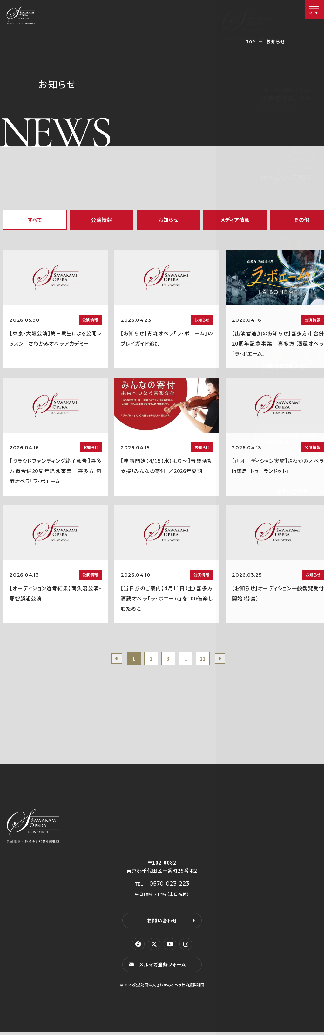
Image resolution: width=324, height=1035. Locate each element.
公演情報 (101, 219)
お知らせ (168, 219)
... (187, 659)
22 (207, 659)
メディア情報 (235, 219)
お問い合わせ (162, 922)
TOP (250, 41)
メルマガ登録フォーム (163, 967)
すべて (35, 219)
